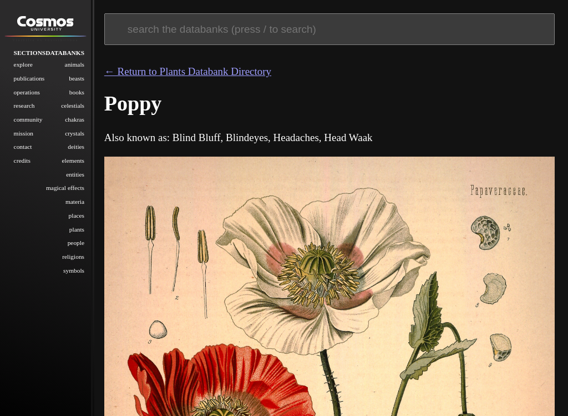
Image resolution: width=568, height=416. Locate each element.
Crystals (74, 133)
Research (24, 105)
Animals (74, 64)
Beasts (76, 78)
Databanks (64, 52)
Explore (23, 64)
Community (28, 119)
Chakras (74, 119)
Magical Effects (65, 187)
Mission (23, 133)
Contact (23, 146)
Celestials (72, 105)
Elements (73, 160)
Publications (29, 78)
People (76, 242)
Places (76, 215)
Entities (75, 174)
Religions (73, 256)
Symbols (73, 270)
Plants (76, 229)
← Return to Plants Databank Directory (187, 71)
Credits (22, 160)
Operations (27, 92)
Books (76, 92)
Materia (74, 201)
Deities (76, 146)
